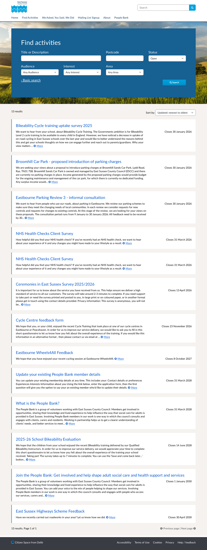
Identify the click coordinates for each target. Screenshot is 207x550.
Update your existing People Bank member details (58, 374)
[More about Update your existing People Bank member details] (132, 387)
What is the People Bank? (38, 403)
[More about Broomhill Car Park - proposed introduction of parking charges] (53, 181)
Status (152, 52)
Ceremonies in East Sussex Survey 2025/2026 (55, 284)
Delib (40, 542)
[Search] (192, 8)
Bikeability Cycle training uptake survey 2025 (54, 125)
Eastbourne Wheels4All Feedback (44, 352)
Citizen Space (22, 542)
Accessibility (124, 542)
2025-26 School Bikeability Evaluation (48, 439)
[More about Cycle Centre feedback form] (105, 336)
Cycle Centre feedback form (40, 320)
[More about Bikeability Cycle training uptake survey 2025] (38, 145)
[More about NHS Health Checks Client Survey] (127, 243)
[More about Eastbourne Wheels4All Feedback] (119, 358)
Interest (69, 66)
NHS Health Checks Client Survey (44, 233)
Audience (28, 66)
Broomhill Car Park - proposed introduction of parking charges (68, 161)
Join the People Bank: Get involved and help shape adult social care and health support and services (100, 475)
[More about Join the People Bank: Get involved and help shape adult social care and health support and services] (49, 495)
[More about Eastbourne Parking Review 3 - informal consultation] (29, 217)
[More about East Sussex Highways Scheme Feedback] (110, 517)
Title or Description (35, 52)
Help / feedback (187, 542)
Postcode (112, 52)
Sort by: (150, 112)
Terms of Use (142, 542)
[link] (170, 528)
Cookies (157, 542)
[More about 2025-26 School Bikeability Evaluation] (30, 459)
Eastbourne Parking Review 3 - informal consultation (60, 197)
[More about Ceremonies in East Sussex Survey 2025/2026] (25, 304)
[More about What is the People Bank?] (70, 423)
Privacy (170, 542)
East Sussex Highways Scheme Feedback (50, 511)
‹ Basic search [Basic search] (31, 80)
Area (109, 66)
